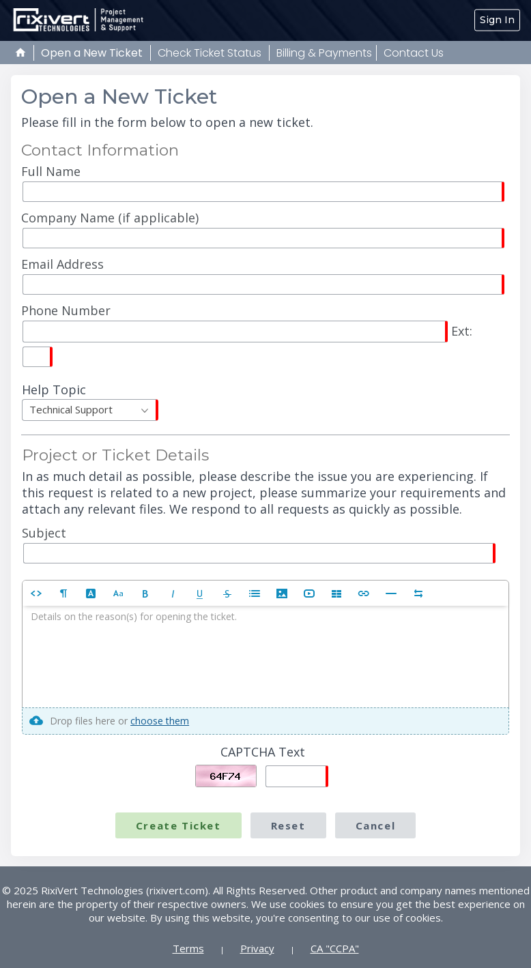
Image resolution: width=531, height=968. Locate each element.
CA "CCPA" (335, 948)
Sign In (497, 20)
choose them (159, 720)
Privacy (257, 948)
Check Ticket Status (209, 53)
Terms (188, 948)
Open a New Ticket (92, 53)
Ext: (246, 334)
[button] (36, 593)
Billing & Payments (324, 53)
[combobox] (90, 410)
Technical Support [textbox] (71, 409)
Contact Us (414, 53)
